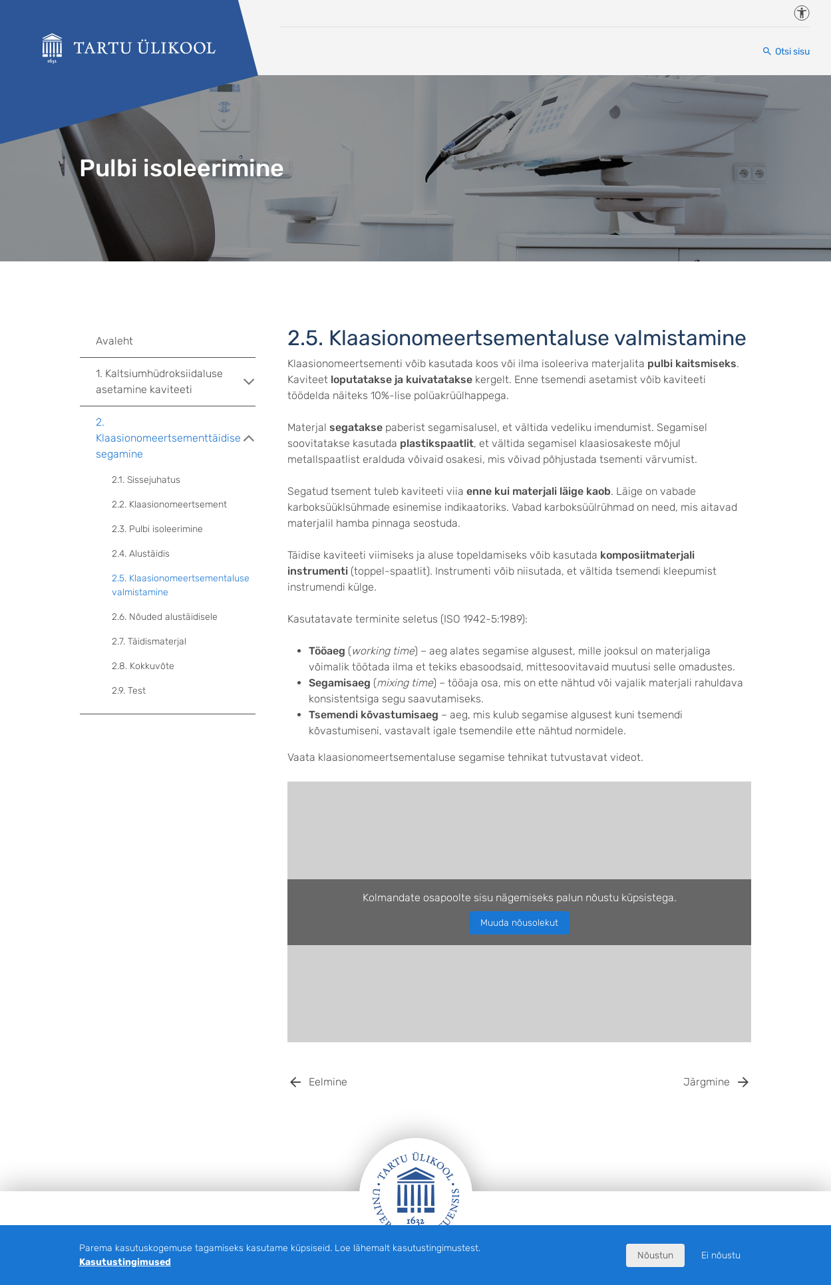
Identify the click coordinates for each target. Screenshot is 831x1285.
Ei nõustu (721, 1255)
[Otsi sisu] (785, 51)
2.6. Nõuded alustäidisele (165, 617)
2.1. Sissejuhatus (146, 480)
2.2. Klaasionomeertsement (169, 504)
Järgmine (706, 1081)
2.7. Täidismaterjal (149, 641)
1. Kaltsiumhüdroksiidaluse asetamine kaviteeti (175, 381)
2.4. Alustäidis (141, 553)
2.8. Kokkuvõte (143, 666)
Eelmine (328, 1081)
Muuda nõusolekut (519, 922)
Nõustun (655, 1255)
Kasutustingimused (125, 1262)
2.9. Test (129, 690)
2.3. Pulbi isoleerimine (157, 529)
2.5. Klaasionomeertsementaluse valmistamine (180, 585)
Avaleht (114, 341)
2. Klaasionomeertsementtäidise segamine (175, 438)
